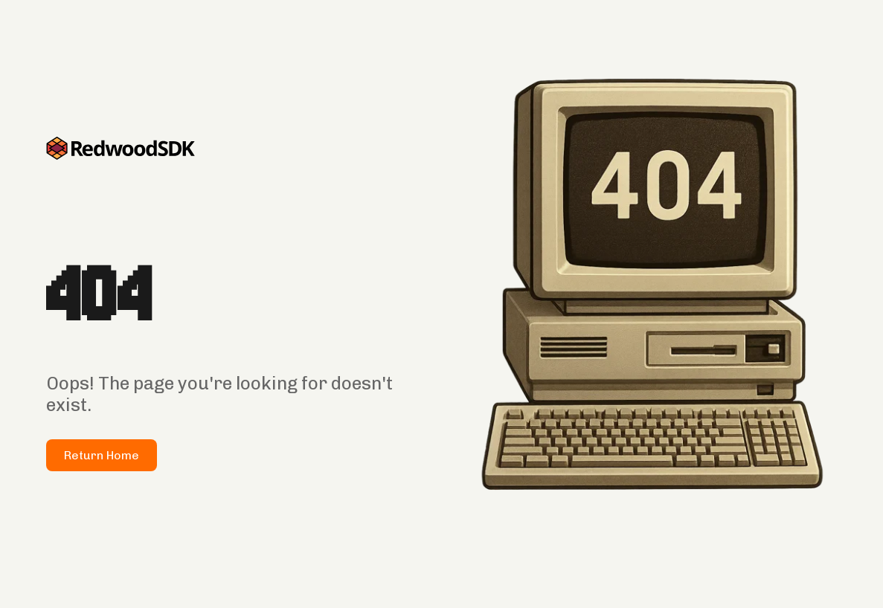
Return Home (101, 455)
